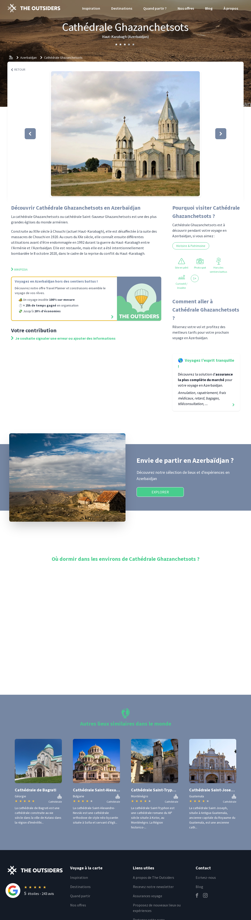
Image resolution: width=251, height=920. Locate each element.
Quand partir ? (155, 8)
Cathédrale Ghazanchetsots (63, 57)
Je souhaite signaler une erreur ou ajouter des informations (63, 338)
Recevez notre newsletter (153, 886)
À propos (231, 8)
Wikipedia (19, 269)
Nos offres (186, 8)
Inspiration (91, 8)
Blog (208, 8)
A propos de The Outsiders (153, 877)
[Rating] (35, 890)
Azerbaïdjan (28, 57)
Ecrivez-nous (206, 877)
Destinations (121, 8)
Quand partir (80, 896)
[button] (125, 133)
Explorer (160, 492)
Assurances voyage (147, 896)
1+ (194, 278)
